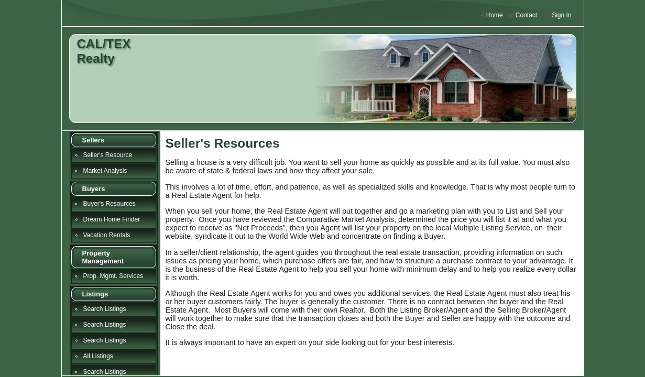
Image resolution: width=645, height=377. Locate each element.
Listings (95, 294)
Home (490, 15)
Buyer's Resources (109, 203)
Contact (522, 15)
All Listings (98, 356)
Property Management (103, 257)
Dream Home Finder (111, 219)
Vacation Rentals (106, 235)
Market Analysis (105, 170)
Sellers (93, 140)
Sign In (557, 15)
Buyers (93, 189)
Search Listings (104, 309)
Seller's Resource (108, 155)
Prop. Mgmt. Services (113, 276)
